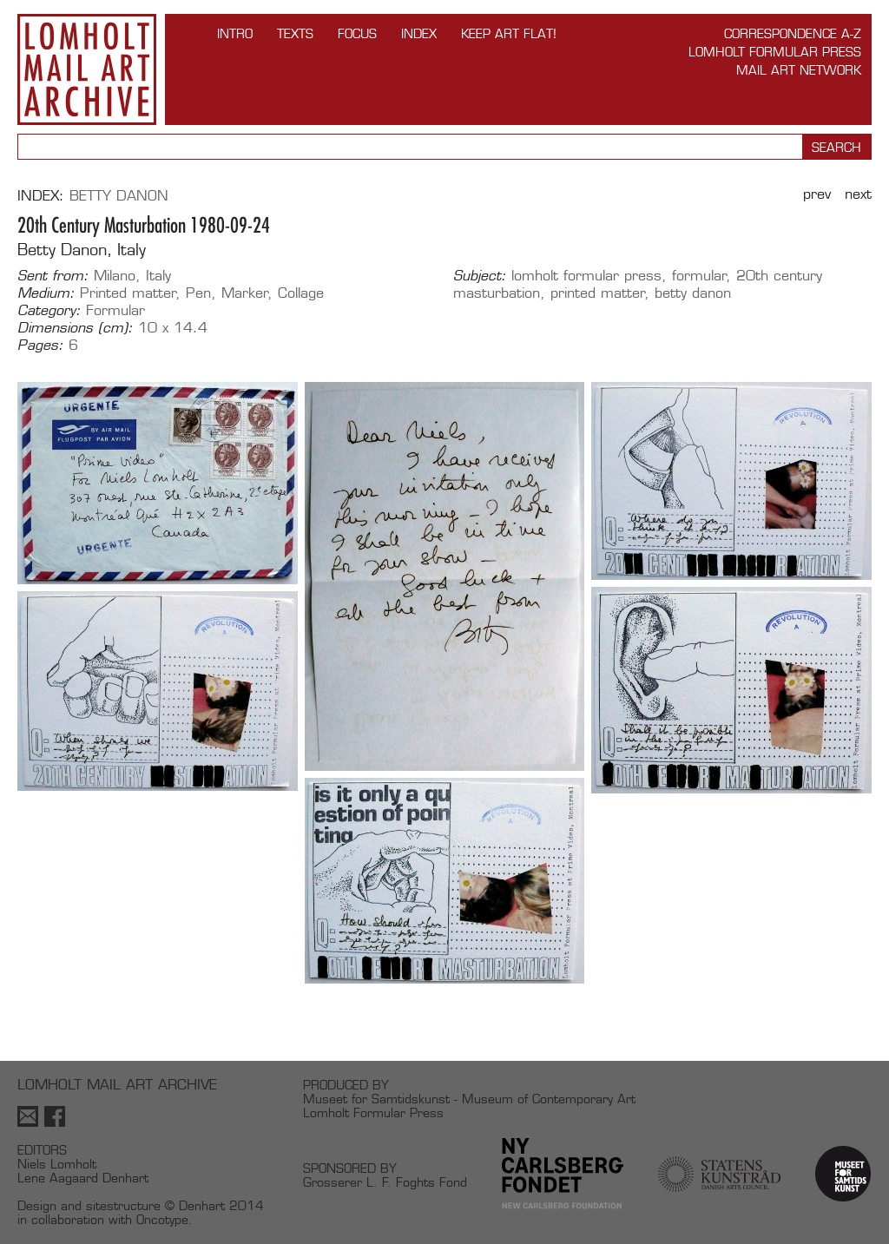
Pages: (40, 345)
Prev (817, 194)
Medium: (46, 293)
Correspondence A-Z (792, 33)
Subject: (479, 276)
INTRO (235, 33)
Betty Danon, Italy (81, 249)
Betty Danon (118, 196)
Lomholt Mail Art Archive (86, 69)
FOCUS (357, 33)
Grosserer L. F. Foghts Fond (385, 1182)
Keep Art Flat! (508, 33)
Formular (115, 310)
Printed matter (128, 293)
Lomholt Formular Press (774, 51)
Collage (301, 293)
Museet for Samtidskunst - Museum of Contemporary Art (469, 1098)
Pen (198, 293)
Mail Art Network (798, 70)
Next (858, 194)
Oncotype (162, 1219)
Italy (158, 275)
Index (419, 33)
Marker (244, 293)
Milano (114, 275)
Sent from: (53, 276)
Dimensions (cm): (75, 328)
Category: (49, 310)
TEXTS (295, 33)
